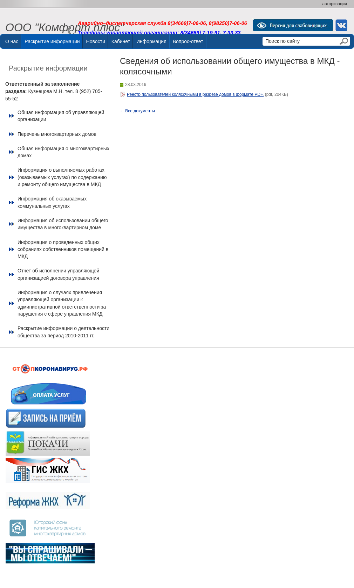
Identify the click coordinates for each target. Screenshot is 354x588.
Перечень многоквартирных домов (57, 134)
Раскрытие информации (52, 41)
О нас (11, 41)
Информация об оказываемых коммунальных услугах (52, 202)
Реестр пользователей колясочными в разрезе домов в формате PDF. (195, 94)
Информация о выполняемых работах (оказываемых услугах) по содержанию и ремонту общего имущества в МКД (62, 177)
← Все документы (137, 110)
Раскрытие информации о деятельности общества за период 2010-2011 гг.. (63, 331)
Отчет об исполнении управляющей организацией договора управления (58, 274)
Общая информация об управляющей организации (61, 116)
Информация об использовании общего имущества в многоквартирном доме (63, 224)
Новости (95, 41)
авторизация (334, 4)
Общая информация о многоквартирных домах (63, 152)
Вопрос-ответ (188, 41)
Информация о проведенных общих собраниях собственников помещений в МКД (63, 249)
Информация (151, 41)
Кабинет (120, 41)
